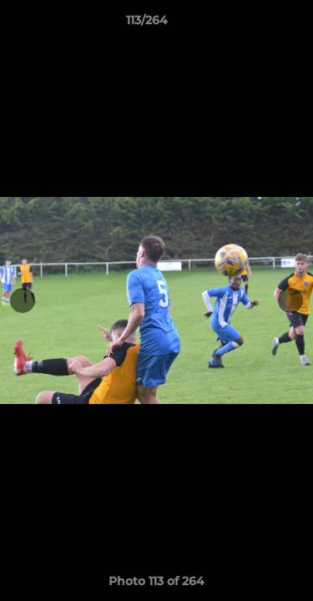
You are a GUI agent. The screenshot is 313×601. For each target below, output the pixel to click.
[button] (253, 24)
